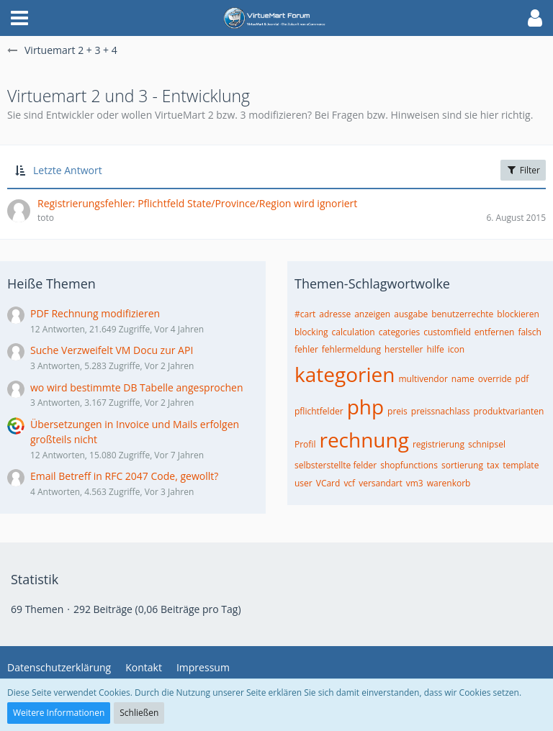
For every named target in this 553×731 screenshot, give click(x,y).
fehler (306, 349)
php (365, 406)
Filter (523, 170)
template (521, 465)
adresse (335, 314)
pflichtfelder (319, 411)
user (304, 483)
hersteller (404, 349)
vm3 (414, 483)
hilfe (435, 349)
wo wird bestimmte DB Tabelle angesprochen (136, 387)
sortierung (462, 465)
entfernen (495, 332)
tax (493, 465)
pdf (522, 379)
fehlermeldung (351, 349)
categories (400, 332)
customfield (447, 332)
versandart (381, 483)
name (463, 379)
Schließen (139, 713)
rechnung (363, 439)
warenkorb (449, 483)
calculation (353, 332)
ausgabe (411, 314)
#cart (305, 314)
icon (456, 349)
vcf (349, 483)
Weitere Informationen (58, 713)
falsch (529, 332)
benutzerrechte (462, 314)
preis (397, 411)
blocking (311, 332)
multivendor (422, 379)
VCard (328, 483)
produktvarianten (509, 411)
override (495, 379)
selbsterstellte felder (336, 465)
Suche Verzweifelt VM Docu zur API (111, 350)
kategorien (345, 374)
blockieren (518, 314)
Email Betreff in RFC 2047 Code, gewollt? (124, 476)
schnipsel (486, 444)
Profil (305, 444)
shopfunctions (409, 465)
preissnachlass (440, 411)
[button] (19, 17)
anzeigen (372, 314)
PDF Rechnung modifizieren (95, 313)
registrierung (438, 444)
